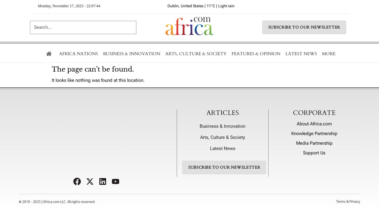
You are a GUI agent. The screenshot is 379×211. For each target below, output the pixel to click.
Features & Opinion (256, 54)
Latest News (222, 148)
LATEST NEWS (301, 54)
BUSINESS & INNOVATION (131, 54)
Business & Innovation (223, 126)
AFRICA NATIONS (78, 54)
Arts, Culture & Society (195, 54)
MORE (328, 54)
